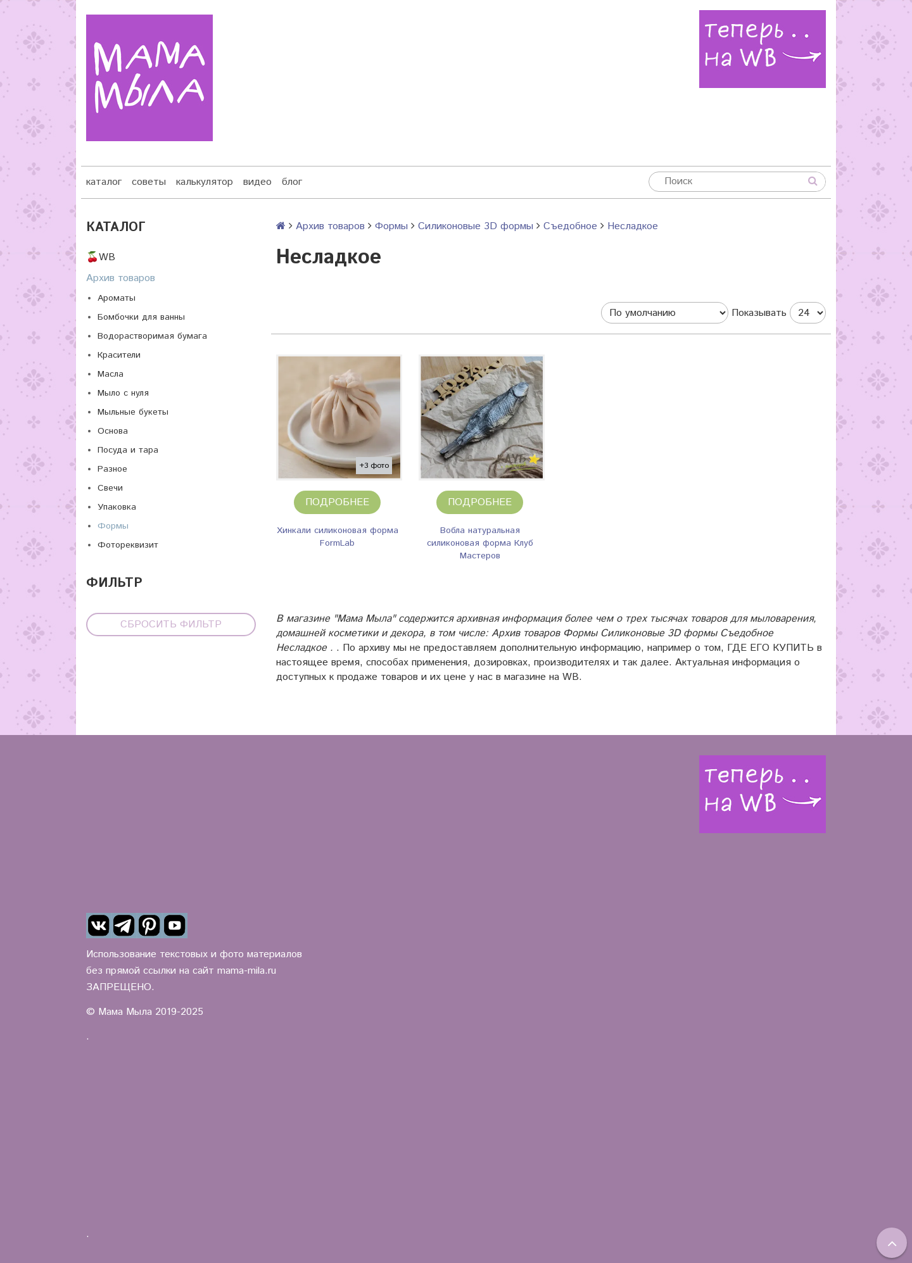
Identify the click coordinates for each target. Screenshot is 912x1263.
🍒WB (100, 257)
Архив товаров (120, 278)
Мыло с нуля (123, 393)
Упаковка (117, 507)
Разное (112, 469)
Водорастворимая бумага (152, 336)
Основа (113, 431)
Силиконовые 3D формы (475, 226)
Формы (113, 526)
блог (292, 182)
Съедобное (570, 226)
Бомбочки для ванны (141, 317)
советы (149, 182)
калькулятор (204, 182)
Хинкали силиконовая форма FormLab (337, 537)
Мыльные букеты (133, 412)
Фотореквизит (128, 545)
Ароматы (117, 298)
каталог (104, 182)
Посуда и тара (128, 450)
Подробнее (337, 502)
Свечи (110, 488)
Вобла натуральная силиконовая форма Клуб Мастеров (480, 543)
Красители (119, 355)
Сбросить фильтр (171, 624)
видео (257, 182)
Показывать (759, 313)
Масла (111, 374)
